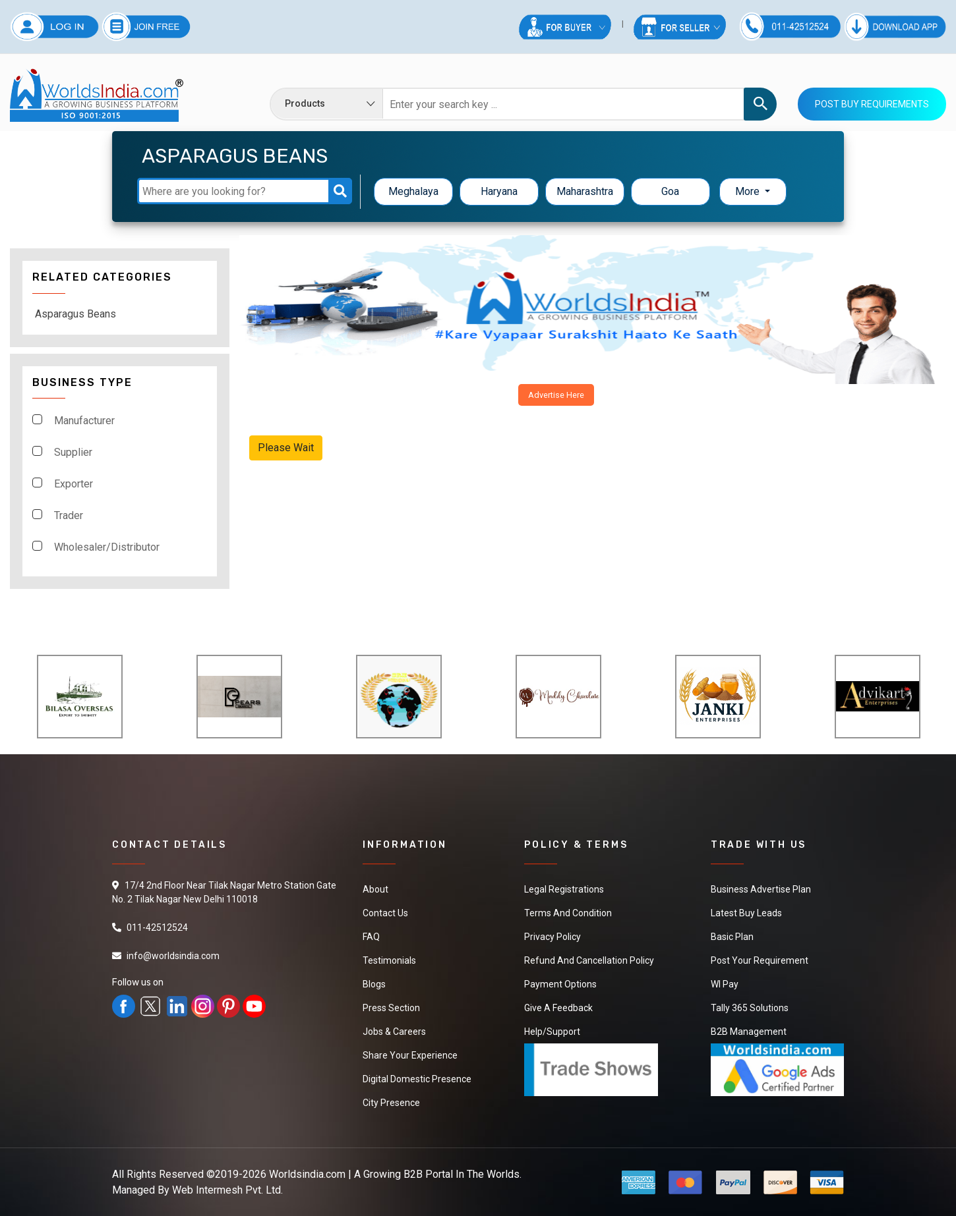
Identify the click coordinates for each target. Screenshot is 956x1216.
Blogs (374, 984)
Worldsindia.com (307, 1174)
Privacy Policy (552, 936)
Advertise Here (556, 395)
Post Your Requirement (759, 960)
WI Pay (724, 984)
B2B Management (749, 1031)
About (375, 889)
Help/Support (552, 1031)
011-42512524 (157, 927)
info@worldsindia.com (173, 956)
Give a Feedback (558, 1008)
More (748, 191)
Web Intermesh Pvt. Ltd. (227, 1190)
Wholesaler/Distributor (107, 547)
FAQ (371, 936)
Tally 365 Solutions (750, 1008)
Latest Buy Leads (746, 913)
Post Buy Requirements (872, 104)
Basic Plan (732, 936)
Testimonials (389, 960)
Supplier (73, 452)
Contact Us (385, 913)
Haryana (499, 191)
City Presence (391, 1102)
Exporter (73, 484)
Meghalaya (413, 191)
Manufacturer (84, 420)
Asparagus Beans (75, 314)
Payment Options (560, 984)
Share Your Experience (410, 1055)
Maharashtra (584, 191)
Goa (670, 191)
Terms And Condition (568, 913)
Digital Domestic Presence (417, 1079)
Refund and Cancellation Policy (589, 960)
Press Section (391, 1008)
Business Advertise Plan (761, 889)
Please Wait (286, 447)
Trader (68, 515)
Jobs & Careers (394, 1031)
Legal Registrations (564, 889)
